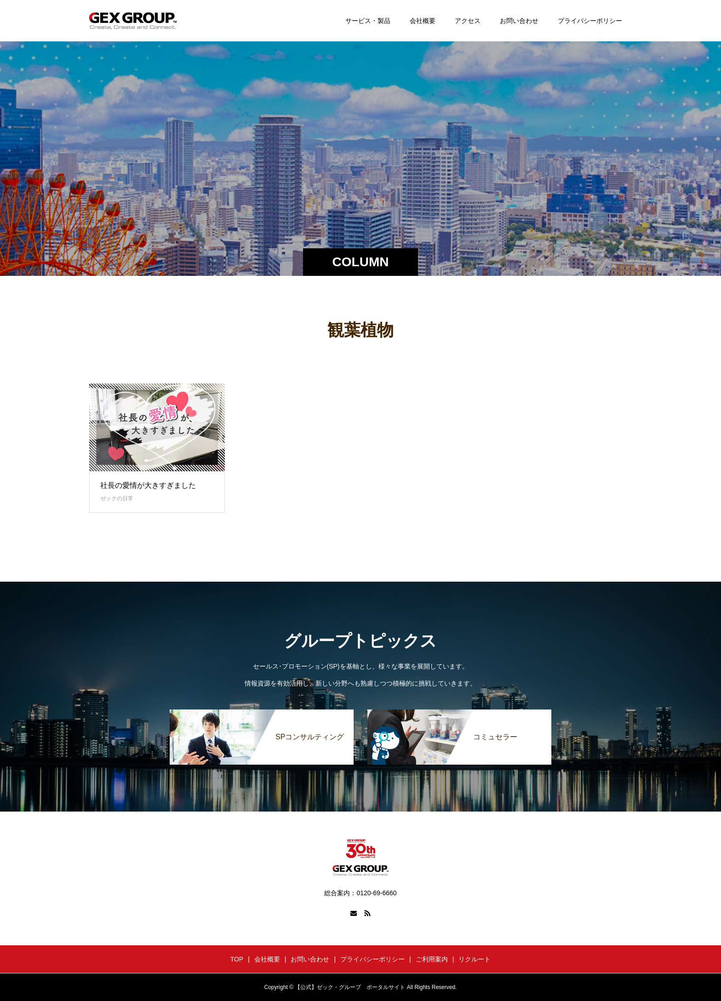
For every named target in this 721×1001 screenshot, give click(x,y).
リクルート (474, 959)
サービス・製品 (367, 20)
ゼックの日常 (116, 498)
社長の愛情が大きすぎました (148, 485)
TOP (237, 959)
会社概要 (422, 20)
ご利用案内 (432, 959)
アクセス (468, 20)
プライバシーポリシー (590, 20)
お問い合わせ (519, 20)
